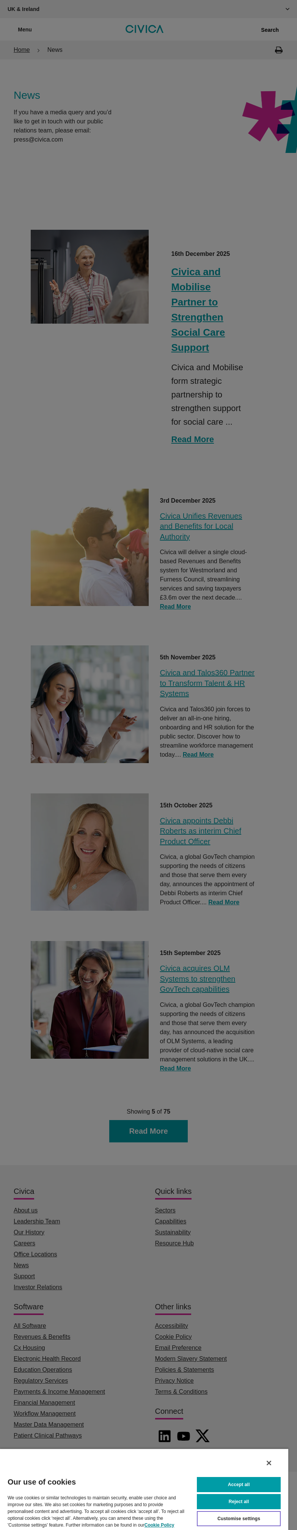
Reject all (239, 1501)
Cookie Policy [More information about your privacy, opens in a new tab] (159, 1525)
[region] (144, 1489)
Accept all (239, 1484)
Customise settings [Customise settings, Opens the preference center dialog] (238, 1518)
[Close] (269, 1463)
